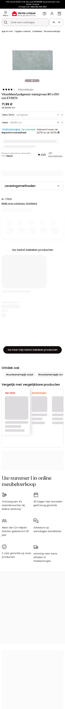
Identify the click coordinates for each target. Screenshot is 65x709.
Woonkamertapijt (52, 31)
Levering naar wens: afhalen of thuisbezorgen (45, 557)
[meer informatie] (58, 132)
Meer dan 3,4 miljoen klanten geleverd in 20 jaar (15, 531)
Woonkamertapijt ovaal (19, 374)
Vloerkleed (37, 31)
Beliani (10, 155)
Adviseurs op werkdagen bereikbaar (47, 529)
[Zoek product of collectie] (5, 22)
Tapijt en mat (6, 31)
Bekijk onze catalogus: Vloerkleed (19, 203)
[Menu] (5, 12)
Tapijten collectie (22, 31)
